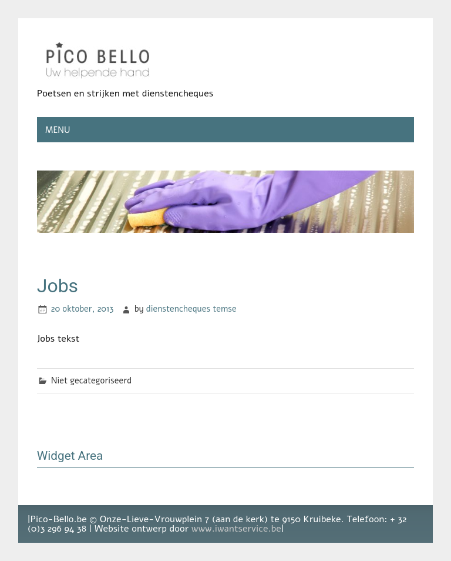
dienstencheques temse (191, 309)
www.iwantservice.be (236, 528)
